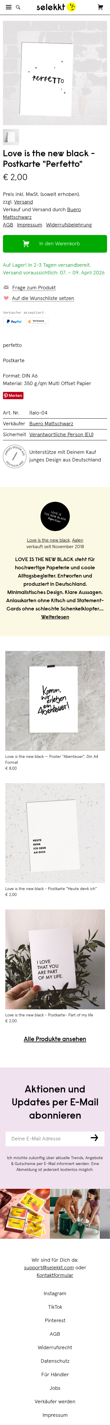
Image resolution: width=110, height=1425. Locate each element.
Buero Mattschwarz (51, 424)
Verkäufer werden (55, 1401)
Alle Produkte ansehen (55, 1040)
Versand (23, 202)
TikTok (55, 1307)
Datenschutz (55, 1361)
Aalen (77, 540)
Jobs (55, 1388)
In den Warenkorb (59, 243)
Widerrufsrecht (55, 1347)
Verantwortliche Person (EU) (61, 434)
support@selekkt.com (49, 1267)
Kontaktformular (55, 1275)
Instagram (55, 1293)
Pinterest (55, 1320)
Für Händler (55, 1374)
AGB (55, 1334)
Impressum (55, 1415)
